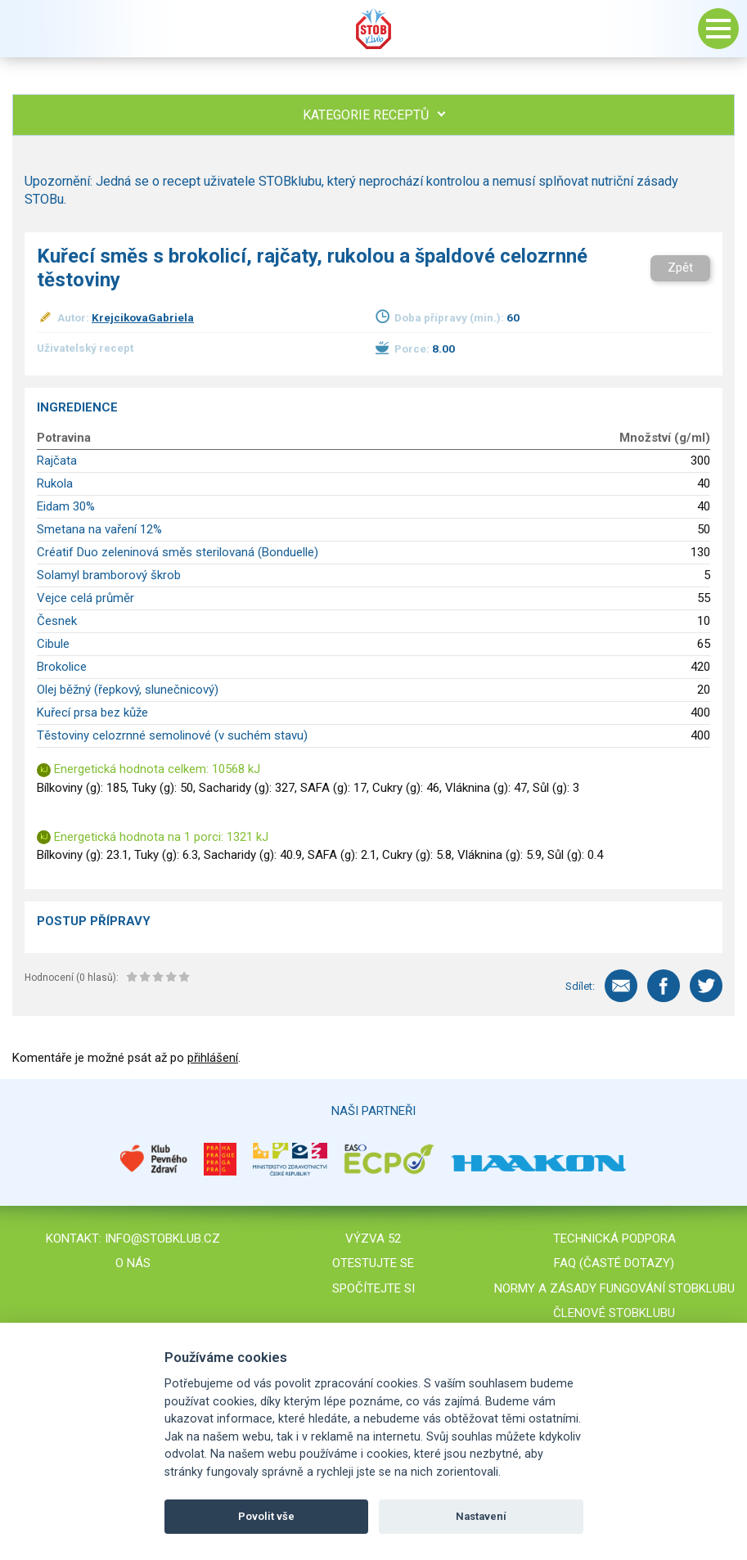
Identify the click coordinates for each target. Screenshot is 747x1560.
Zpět (680, 267)
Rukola (55, 483)
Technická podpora (614, 1238)
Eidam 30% (66, 506)
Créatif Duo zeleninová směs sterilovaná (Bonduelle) (177, 552)
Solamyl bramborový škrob (109, 575)
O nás (133, 1263)
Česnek (57, 621)
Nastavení (481, 1516)
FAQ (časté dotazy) (614, 1263)
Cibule (53, 643)
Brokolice (62, 666)
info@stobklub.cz (162, 1238)
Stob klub (374, 28)
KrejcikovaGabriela (143, 317)
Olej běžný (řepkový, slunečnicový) (127, 689)
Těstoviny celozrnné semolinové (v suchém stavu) (172, 735)
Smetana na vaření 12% (99, 529)
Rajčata (57, 460)
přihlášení (212, 1057)
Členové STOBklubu (614, 1313)
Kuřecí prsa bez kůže (92, 712)
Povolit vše (266, 1516)
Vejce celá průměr (85, 598)
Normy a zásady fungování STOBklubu (614, 1288)
